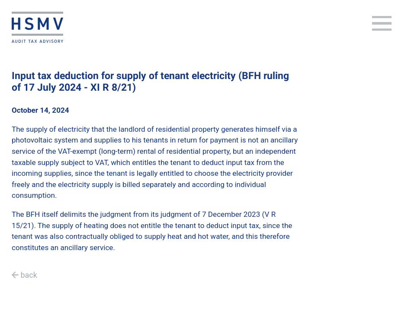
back (28, 274)
